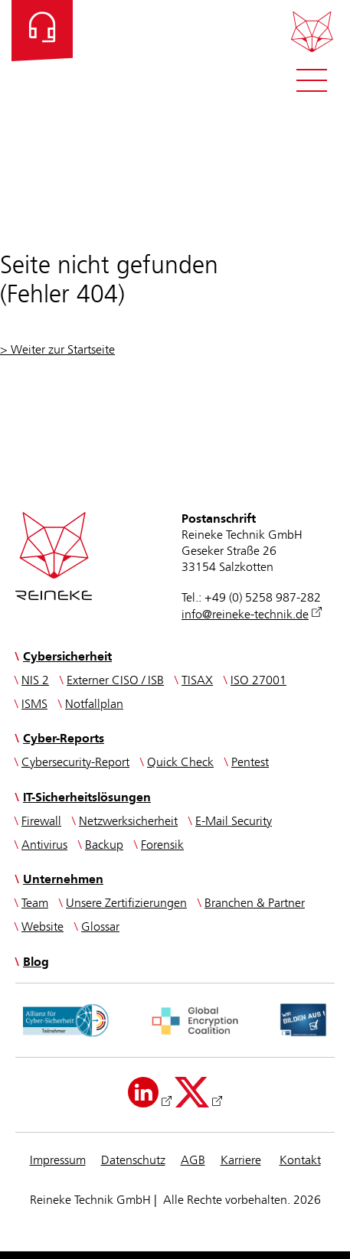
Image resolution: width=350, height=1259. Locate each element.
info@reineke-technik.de (245, 615)
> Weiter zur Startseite (57, 350)
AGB (193, 1160)
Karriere (241, 1160)
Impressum (58, 1160)
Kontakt (300, 1160)
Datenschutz (133, 1160)
